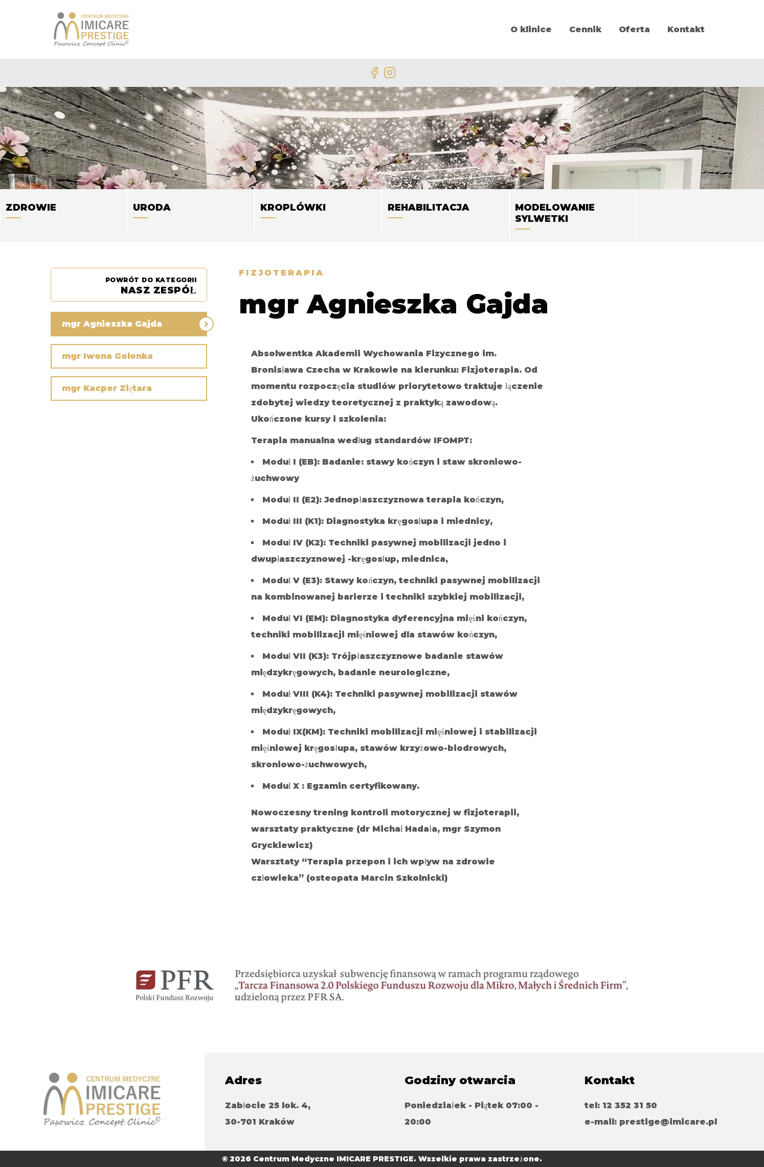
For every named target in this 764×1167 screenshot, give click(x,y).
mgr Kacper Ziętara (107, 388)
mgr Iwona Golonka (107, 356)
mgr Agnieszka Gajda (112, 324)
